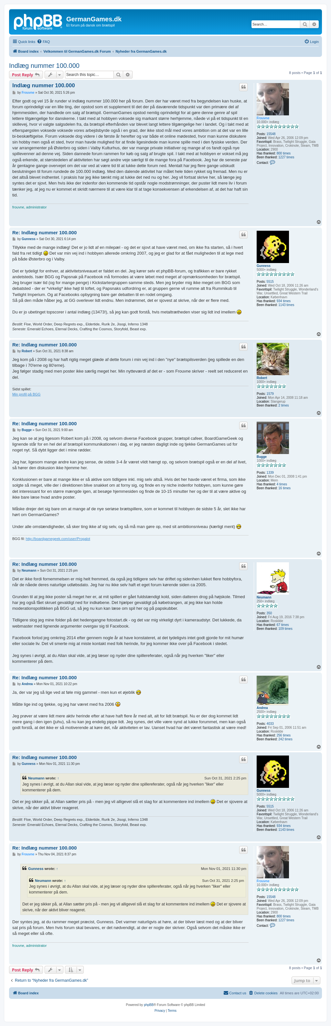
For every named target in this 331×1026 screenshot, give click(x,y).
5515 (270, 281)
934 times (284, 301)
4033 (270, 723)
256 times (284, 735)
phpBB (149, 1005)
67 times (283, 625)
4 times (282, 484)
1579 (270, 394)
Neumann (264, 597)
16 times (284, 488)
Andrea (262, 708)
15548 (271, 134)
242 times (285, 739)
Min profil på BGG (26, 394)
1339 (270, 472)
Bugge (262, 457)
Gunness (264, 266)
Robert (262, 378)
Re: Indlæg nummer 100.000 (44, 232)
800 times (284, 153)
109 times (285, 628)
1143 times (286, 305)
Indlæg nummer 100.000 (44, 65)
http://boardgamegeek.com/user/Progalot (58, 539)
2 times (283, 405)
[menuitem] (43, 42)
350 (269, 613)
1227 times (286, 157)
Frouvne (263, 118)
